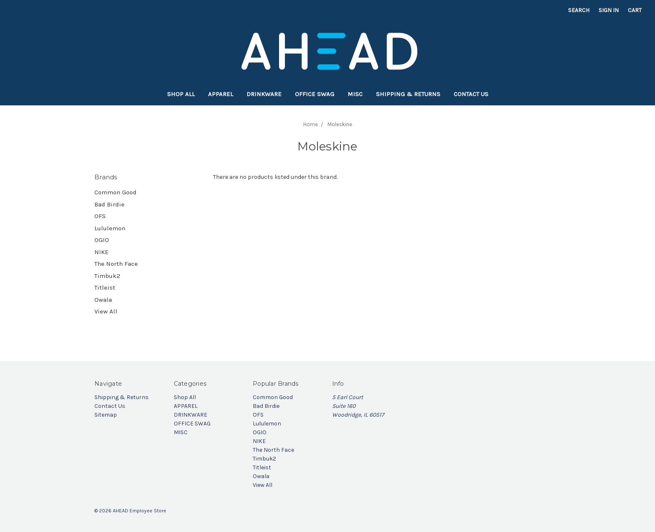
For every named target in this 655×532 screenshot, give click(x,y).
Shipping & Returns (408, 94)
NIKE (101, 252)
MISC (355, 94)
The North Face (116, 263)
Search (578, 10)
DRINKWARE (264, 94)
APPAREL (220, 94)
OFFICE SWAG (314, 94)
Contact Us (471, 94)
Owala (103, 299)
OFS (100, 216)
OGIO (101, 240)
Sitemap (105, 414)
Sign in (609, 10)
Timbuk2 (107, 276)
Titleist (104, 287)
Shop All (181, 94)
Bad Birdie (109, 204)
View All (105, 311)
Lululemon (109, 228)
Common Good (115, 192)
